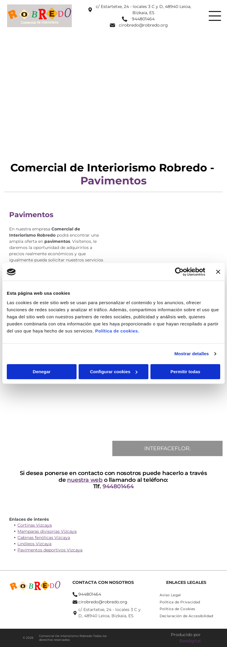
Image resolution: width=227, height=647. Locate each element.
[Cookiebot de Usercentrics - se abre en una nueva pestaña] (179, 272)
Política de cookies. (117, 330)
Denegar (42, 371)
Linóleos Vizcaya (34, 543)
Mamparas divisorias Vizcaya (47, 531)
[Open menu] (215, 16)
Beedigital (190, 640)
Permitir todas (185, 371)
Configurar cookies (113, 371)
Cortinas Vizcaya (34, 525)
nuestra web (86, 480)
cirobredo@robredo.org (143, 25)
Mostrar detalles (191, 353)
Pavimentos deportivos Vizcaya (49, 550)
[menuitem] (170, 594)
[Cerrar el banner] (218, 272)
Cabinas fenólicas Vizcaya (43, 537)
